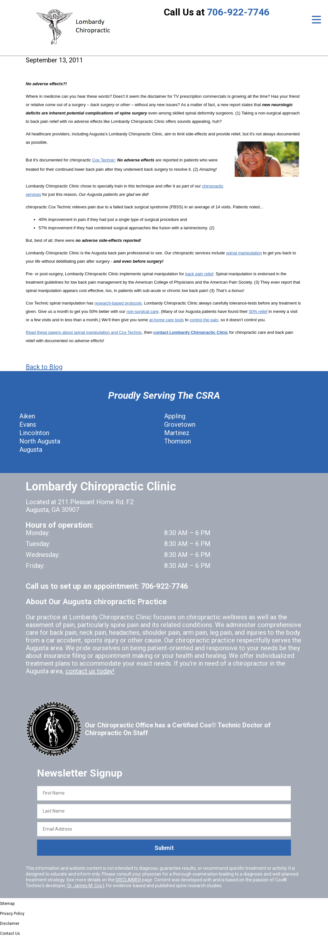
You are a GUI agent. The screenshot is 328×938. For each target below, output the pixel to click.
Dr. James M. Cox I (85, 885)
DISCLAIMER (128, 879)
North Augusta (39, 441)
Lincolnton (34, 433)
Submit (164, 847)
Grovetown (179, 424)
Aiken (27, 416)
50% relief (258, 311)
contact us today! (89, 671)
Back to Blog (44, 367)
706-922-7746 (238, 12)
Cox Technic (103, 160)
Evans (27, 424)
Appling (174, 416)
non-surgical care (143, 311)
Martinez (177, 433)
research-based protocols (118, 303)
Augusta (30, 449)
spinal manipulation (244, 252)
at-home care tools (166, 319)
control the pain (204, 319)
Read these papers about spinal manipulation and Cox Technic (84, 332)
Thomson (177, 441)
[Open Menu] (316, 19)
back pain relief (199, 273)
